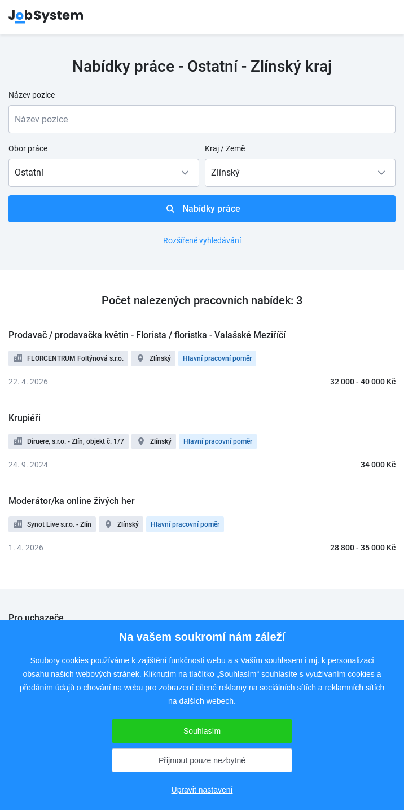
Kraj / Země (225, 148)
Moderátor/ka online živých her (71, 501)
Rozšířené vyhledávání (202, 240)
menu (381, 17)
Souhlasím (202, 730)
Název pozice (31, 94)
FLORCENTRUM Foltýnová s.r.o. (75, 358)
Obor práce (27, 148)
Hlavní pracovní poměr (217, 358)
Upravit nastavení (202, 789)
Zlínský (160, 358)
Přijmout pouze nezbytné (202, 760)
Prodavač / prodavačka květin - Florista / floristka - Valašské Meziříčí (147, 335)
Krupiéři (24, 418)
